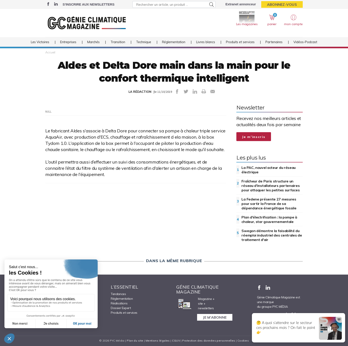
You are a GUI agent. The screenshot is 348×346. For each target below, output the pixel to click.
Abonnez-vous (282, 4)
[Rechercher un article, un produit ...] (173, 4)
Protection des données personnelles (208, 340)
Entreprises (68, 42)
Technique (143, 42)
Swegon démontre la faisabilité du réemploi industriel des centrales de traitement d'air (271, 235)
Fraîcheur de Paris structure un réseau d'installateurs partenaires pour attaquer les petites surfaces (270, 185)
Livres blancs (205, 42)
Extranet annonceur (240, 4)
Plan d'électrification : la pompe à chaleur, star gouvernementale (269, 219)
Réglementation (173, 42)
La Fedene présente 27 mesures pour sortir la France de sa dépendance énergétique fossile (268, 203)
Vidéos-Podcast (305, 42)
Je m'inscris (253, 137)
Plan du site (135, 340)
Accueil (50, 52)
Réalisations (119, 303)
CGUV (176, 340)
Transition (118, 42)
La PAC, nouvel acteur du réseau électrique (268, 169)
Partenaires (274, 42)
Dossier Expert (121, 308)
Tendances (118, 294)
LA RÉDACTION (140, 91)
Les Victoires (40, 42)
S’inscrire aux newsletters (88, 4)
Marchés (93, 42)
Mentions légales (158, 340)
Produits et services (240, 42)
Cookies (243, 340)
